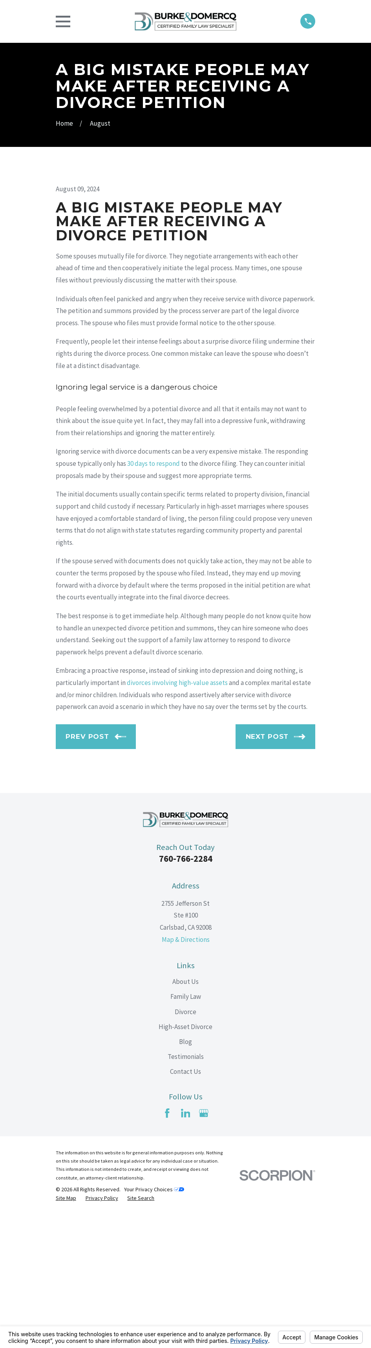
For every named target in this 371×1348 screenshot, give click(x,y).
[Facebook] (167, 1246)
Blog (185, 1175)
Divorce (185, 1145)
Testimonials (186, 1190)
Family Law (185, 1130)
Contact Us (185, 1205)
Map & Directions (186, 1073)
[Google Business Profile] (203, 1246)
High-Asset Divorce (185, 1160)
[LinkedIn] (185, 1246)
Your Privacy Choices (154, 1322)
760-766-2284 (185, 992)
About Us (185, 1115)
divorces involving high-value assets (177, 816)
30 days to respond (153, 597)
